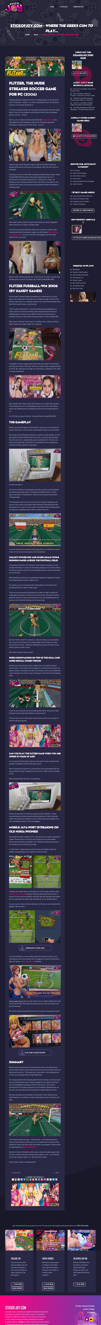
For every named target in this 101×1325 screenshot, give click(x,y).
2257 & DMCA (89, 1309)
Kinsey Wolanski (47, 120)
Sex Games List (78, 278)
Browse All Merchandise (83, 210)
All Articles (76, 170)
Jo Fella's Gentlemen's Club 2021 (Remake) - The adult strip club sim (82, 108)
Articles (63, 7)
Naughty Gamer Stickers (81, 201)
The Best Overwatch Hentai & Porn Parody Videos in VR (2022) (81, 99)
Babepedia (76, 269)
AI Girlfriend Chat (78, 286)
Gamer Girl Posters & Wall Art (82, 196)
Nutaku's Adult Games (80, 272)
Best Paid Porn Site (79, 283)
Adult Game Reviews (80, 173)
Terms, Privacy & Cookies (85, 1306)
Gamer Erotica (78, 7)
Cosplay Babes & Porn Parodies (83, 181)
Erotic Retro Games (79, 176)
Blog (36, 35)
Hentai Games (77, 280)
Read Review (17, 1288)
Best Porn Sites (78, 288)
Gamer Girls (77, 179)
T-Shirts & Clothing (79, 204)
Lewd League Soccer (27, 961)
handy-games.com (29, 1147)
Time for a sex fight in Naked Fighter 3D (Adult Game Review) (81, 104)
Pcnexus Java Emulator (17, 894)
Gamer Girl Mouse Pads (81, 199)
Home (52, 7)
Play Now (17, 1284)
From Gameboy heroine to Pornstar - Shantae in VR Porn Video (82, 94)
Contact (91, 1312)
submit (21, 1322)
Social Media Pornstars (80, 275)
